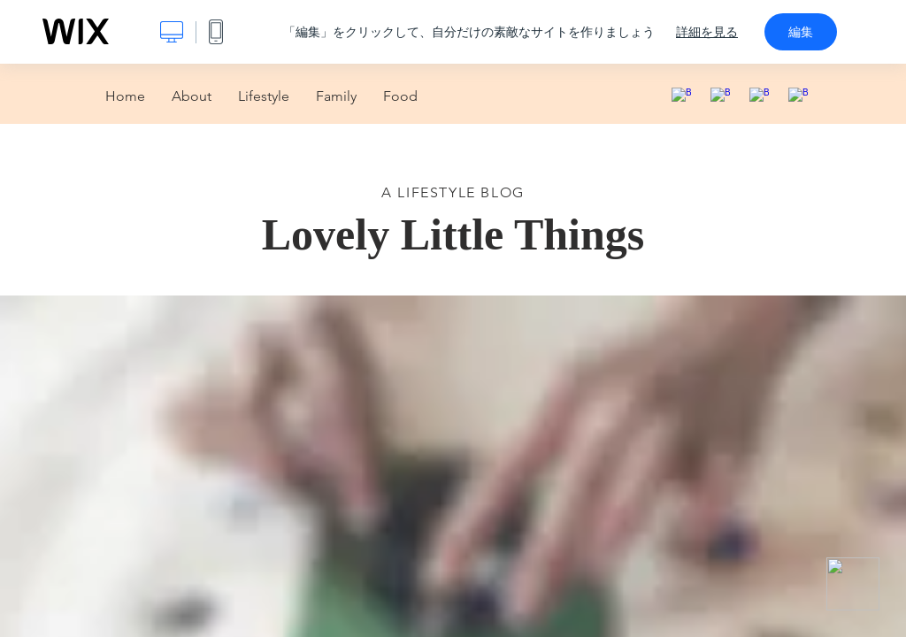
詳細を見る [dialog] (707, 32)
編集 (800, 32)
